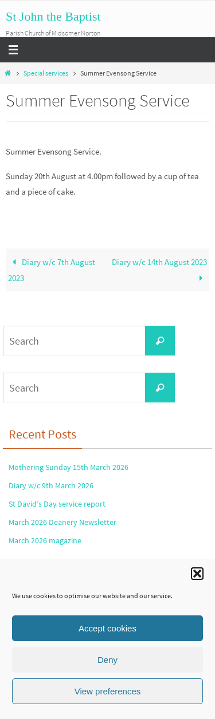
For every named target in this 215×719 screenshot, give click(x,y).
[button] (197, 573)
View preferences (108, 691)
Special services (46, 73)
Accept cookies (107, 628)
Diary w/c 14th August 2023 (159, 269)
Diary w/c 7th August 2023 (51, 269)
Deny (107, 660)
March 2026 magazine (45, 540)
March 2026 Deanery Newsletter (62, 522)
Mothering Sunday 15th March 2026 (68, 467)
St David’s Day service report (57, 504)
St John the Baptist (53, 16)
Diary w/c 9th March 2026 (51, 485)
